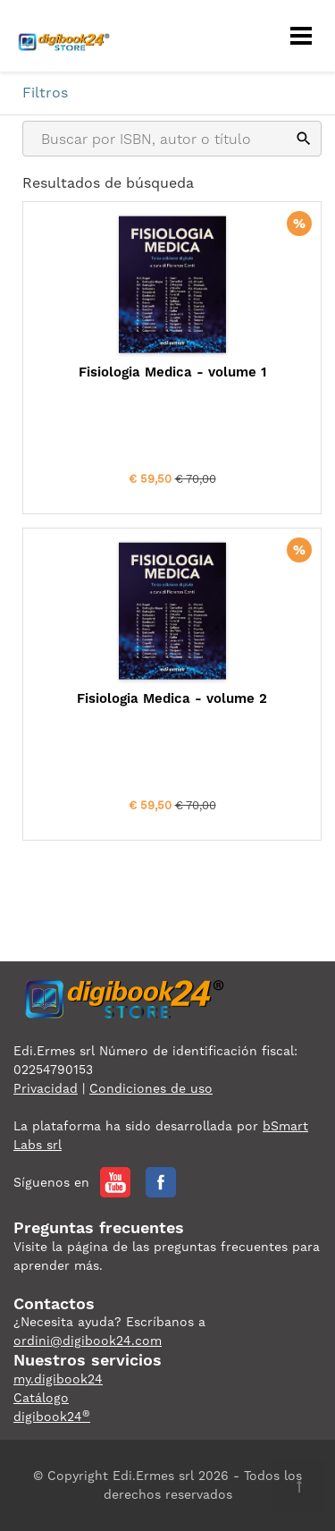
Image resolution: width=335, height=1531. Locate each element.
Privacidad (45, 1088)
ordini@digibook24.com (87, 1340)
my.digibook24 (58, 1379)
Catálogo (41, 1398)
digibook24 (51, 1416)
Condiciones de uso (151, 1088)
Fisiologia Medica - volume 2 (172, 698)
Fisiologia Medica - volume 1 (172, 372)
